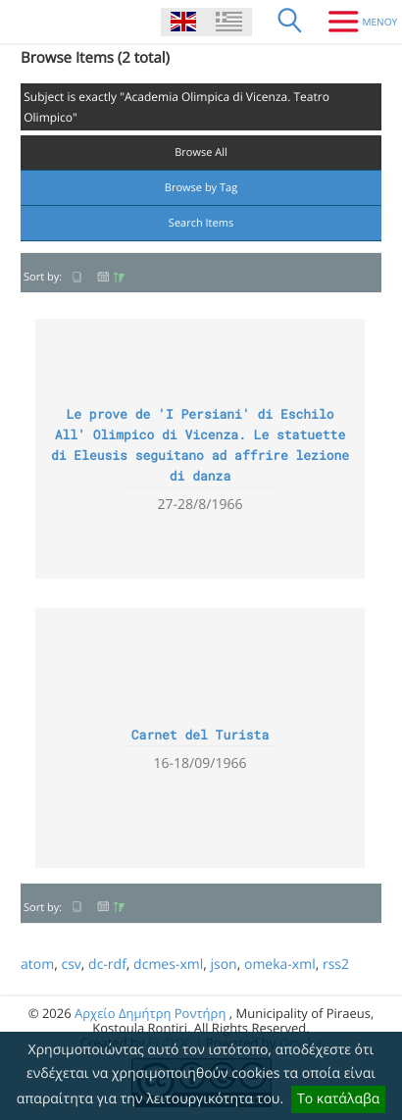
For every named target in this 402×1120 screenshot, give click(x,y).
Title (77, 277)
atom (37, 964)
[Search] (290, 21)
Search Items (201, 223)
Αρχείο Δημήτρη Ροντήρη (150, 1013)
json (223, 964)
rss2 (336, 964)
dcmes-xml (168, 964)
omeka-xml (280, 964)
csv (70, 964)
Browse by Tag (201, 187)
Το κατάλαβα (338, 1099)
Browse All (201, 152)
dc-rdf (107, 964)
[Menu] (355, 21)
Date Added (110, 277)
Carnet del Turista (200, 734)
